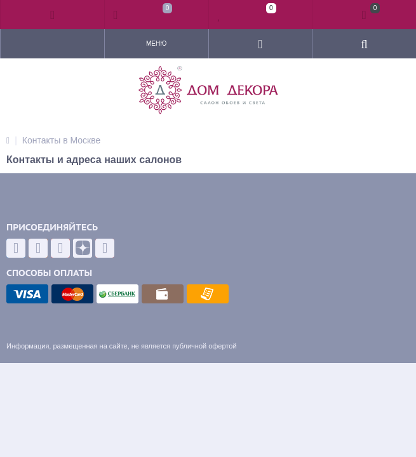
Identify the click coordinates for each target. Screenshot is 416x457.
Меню (156, 43)
